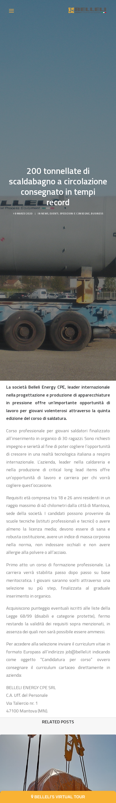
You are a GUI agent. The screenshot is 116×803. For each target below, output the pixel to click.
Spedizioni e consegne (75, 207)
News (44, 207)
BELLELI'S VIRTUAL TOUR (58, 797)
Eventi (54, 207)
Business (97, 207)
